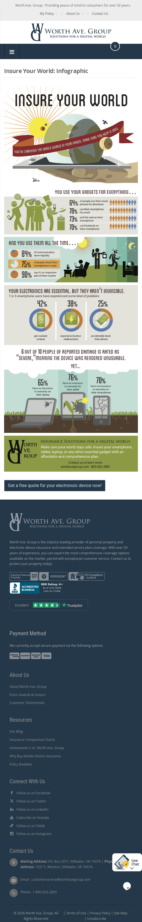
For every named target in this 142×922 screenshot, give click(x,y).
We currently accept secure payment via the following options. (56, 645)
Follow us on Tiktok (30, 826)
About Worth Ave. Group (28, 686)
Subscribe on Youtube (32, 817)
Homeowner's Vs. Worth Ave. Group (37, 748)
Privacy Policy (100, 913)
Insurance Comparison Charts (32, 739)
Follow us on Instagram (33, 833)
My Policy (47, 14)
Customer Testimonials (27, 702)
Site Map (120, 913)
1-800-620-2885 (44, 892)
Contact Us (100, 14)
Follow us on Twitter (31, 801)
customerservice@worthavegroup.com (60, 879)
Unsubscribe (96, 918)
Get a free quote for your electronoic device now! (55, 485)
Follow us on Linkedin (32, 809)
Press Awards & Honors (28, 694)
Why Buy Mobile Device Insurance (35, 756)
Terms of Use (76, 913)
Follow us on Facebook (33, 793)
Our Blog (16, 731)
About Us (72, 14)
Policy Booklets (21, 764)
